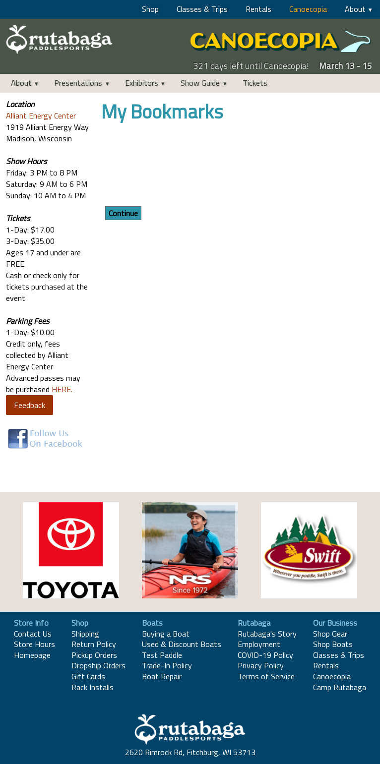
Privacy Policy (261, 665)
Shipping (85, 634)
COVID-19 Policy (265, 655)
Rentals (258, 9)
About (355, 9)
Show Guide (200, 83)
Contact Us (33, 634)
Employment (259, 644)
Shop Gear (330, 634)
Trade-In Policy (167, 665)
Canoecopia (308, 9)
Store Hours (34, 644)
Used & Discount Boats (181, 644)
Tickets (255, 83)
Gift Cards (88, 676)
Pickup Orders (94, 655)
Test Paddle (162, 655)
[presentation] (176, 165)
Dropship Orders (98, 665)
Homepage (32, 655)
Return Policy (93, 644)
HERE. (62, 389)
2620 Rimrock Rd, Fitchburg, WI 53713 (190, 752)
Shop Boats (333, 644)
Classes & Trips (202, 9)
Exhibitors (141, 83)
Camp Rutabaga (339, 687)
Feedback (29, 405)
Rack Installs (92, 687)
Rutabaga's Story (267, 634)
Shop (150, 9)
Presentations (78, 83)
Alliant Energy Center (41, 115)
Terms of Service (266, 676)
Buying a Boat (166, 634)
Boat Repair (162, 676)
